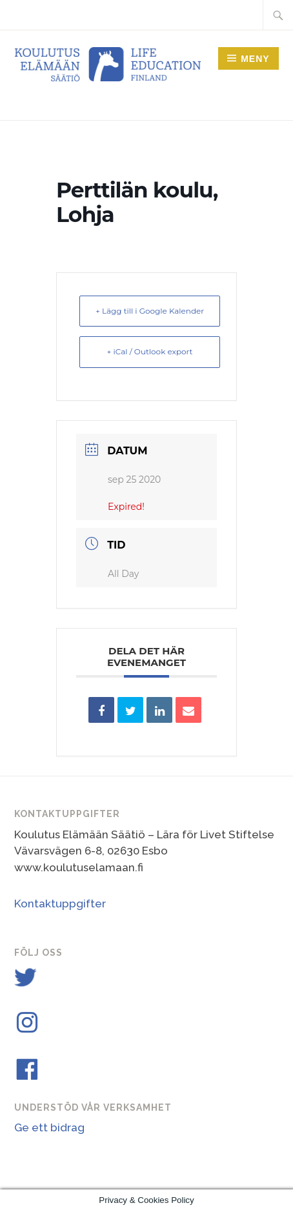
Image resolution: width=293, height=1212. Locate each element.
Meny (255, 59)
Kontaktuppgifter (60, 903)
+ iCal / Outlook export (150, 351)
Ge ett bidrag (49, 1127)
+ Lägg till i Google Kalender (150, 311)
